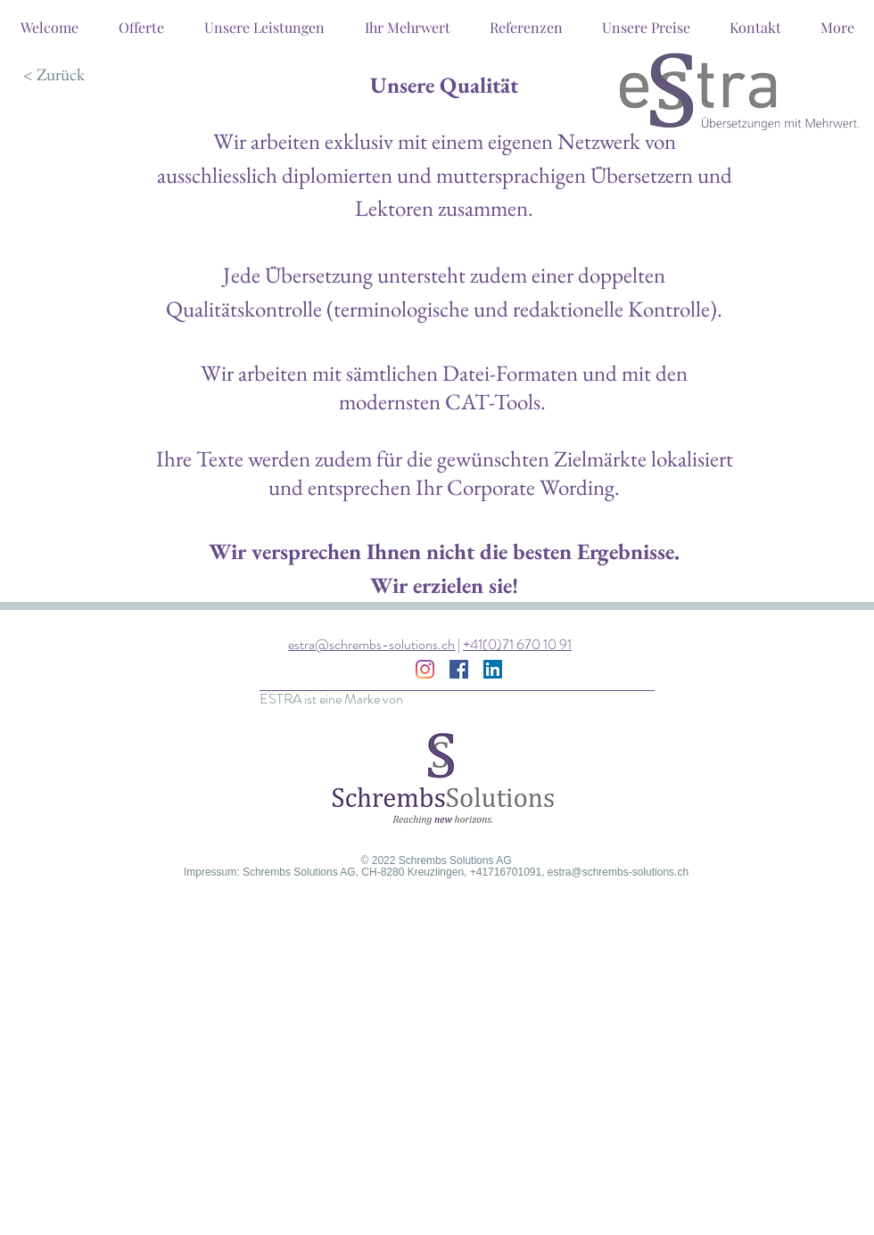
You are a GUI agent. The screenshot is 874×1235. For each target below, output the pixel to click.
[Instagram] (425, 669)
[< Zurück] (53, 75)
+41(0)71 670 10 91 (517, 644)
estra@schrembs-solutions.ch (371, 644)
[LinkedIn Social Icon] (492, 669)
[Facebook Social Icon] (458, 669)
